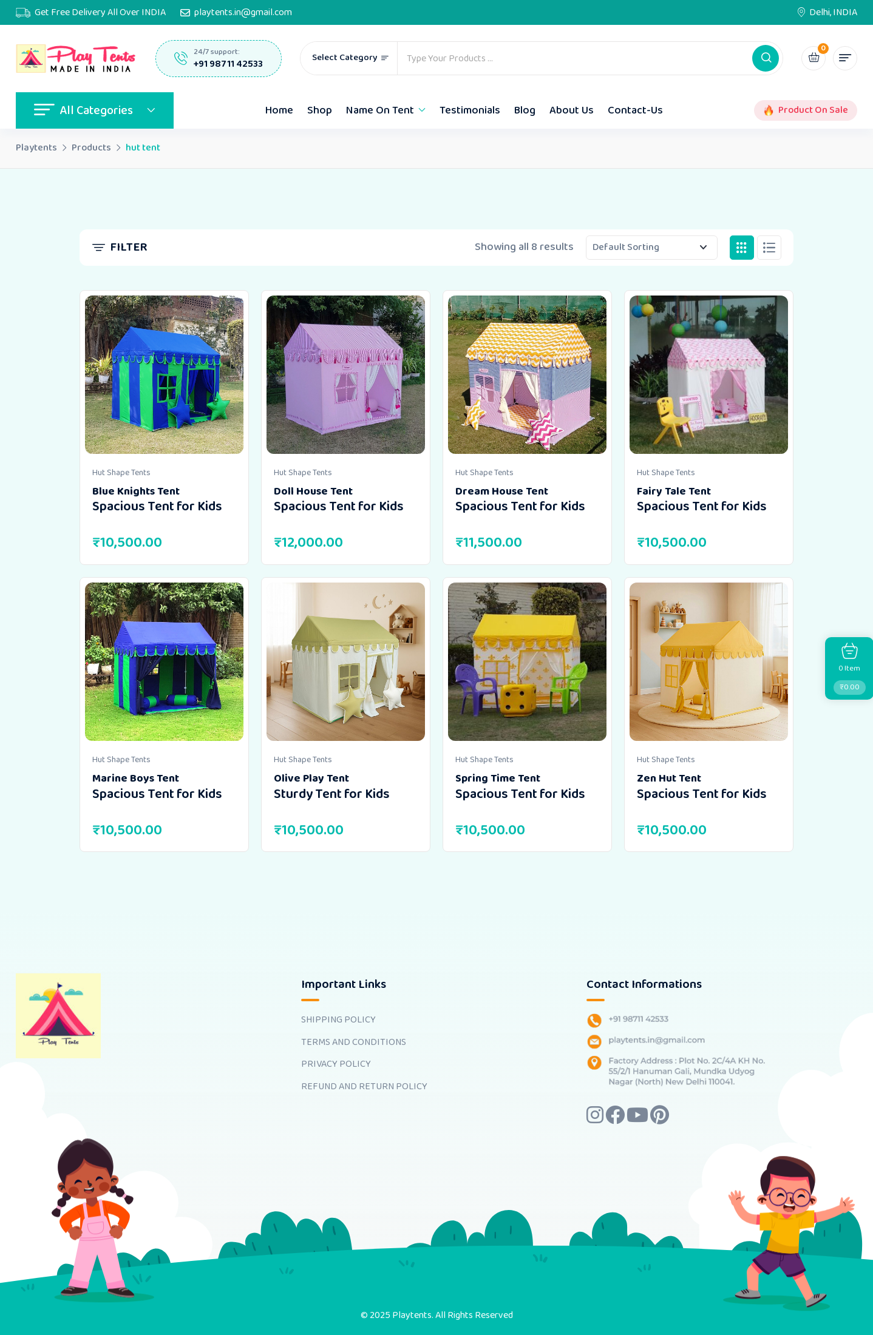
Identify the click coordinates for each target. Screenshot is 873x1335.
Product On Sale (813, 110)
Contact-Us (635, 110)
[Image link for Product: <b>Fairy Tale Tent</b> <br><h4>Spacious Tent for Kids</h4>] (709, 375)
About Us (571, 110)
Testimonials (470, 110)
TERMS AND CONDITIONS (353, 1042)
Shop (319, 110)
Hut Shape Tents (121, 472)
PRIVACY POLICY (336, 1064)
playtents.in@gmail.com (243, 13)
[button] (765, 58)
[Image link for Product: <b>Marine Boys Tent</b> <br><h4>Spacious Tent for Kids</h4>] (164, 662)
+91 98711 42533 (228, 64)
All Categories (94, 110)
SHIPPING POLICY (338, 1020)
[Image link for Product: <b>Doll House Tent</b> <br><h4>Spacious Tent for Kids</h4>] (346, 375)
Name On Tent (380, 110)
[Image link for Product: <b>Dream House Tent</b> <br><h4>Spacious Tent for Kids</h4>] (527, 375)
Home (279, 110)
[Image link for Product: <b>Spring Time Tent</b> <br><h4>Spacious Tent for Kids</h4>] (527, 662)
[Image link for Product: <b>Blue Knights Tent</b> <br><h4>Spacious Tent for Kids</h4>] (164, 375)
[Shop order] (652, 247)
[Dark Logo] (76, 58)
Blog (524, 110)
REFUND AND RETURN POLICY (364, 1086)
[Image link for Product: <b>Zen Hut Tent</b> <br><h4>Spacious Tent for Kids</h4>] (709, 662)
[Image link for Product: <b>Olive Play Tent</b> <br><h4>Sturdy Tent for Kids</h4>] (346, 662)
